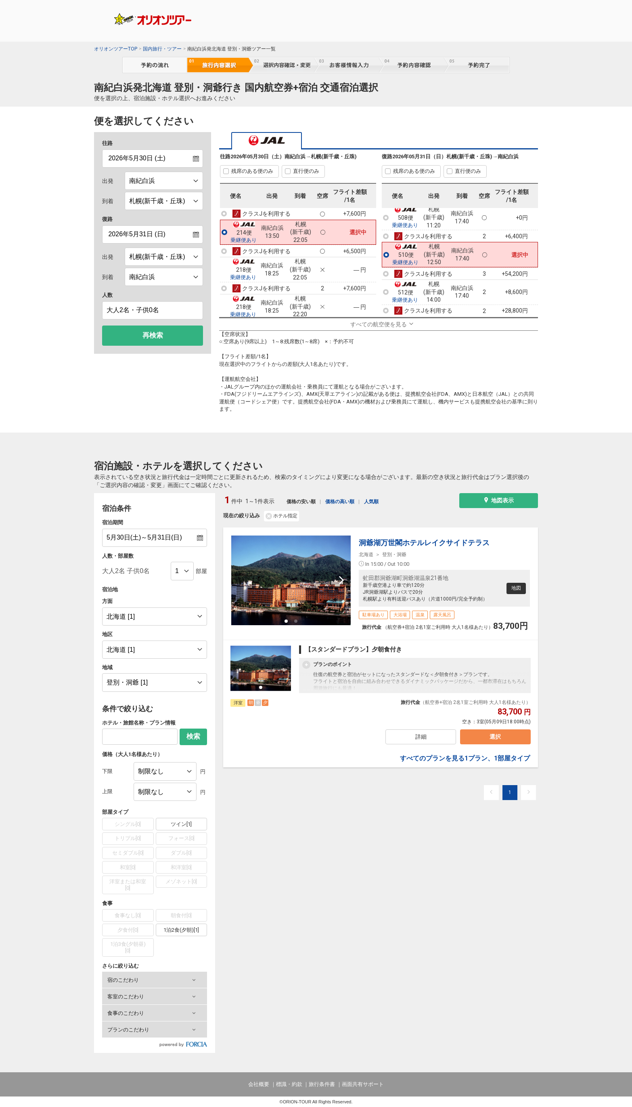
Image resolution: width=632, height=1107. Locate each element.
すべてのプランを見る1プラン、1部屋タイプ (465, 759)
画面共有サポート (363, 1084)
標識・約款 (289, 1084)
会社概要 (258, 1084)
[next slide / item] (341, 580)
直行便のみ (306, 171)
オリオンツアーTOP (115, 49)
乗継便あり (243, 240)
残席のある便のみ (252, 171)
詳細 (420, 737)
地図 (515, 588)
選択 (494, 737)
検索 (193, 736)
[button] (154, 980)
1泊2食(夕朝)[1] (181, 930)
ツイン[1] (181, 824)
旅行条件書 (322, 1084)
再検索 (152, 335)
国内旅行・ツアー (162, 49)
